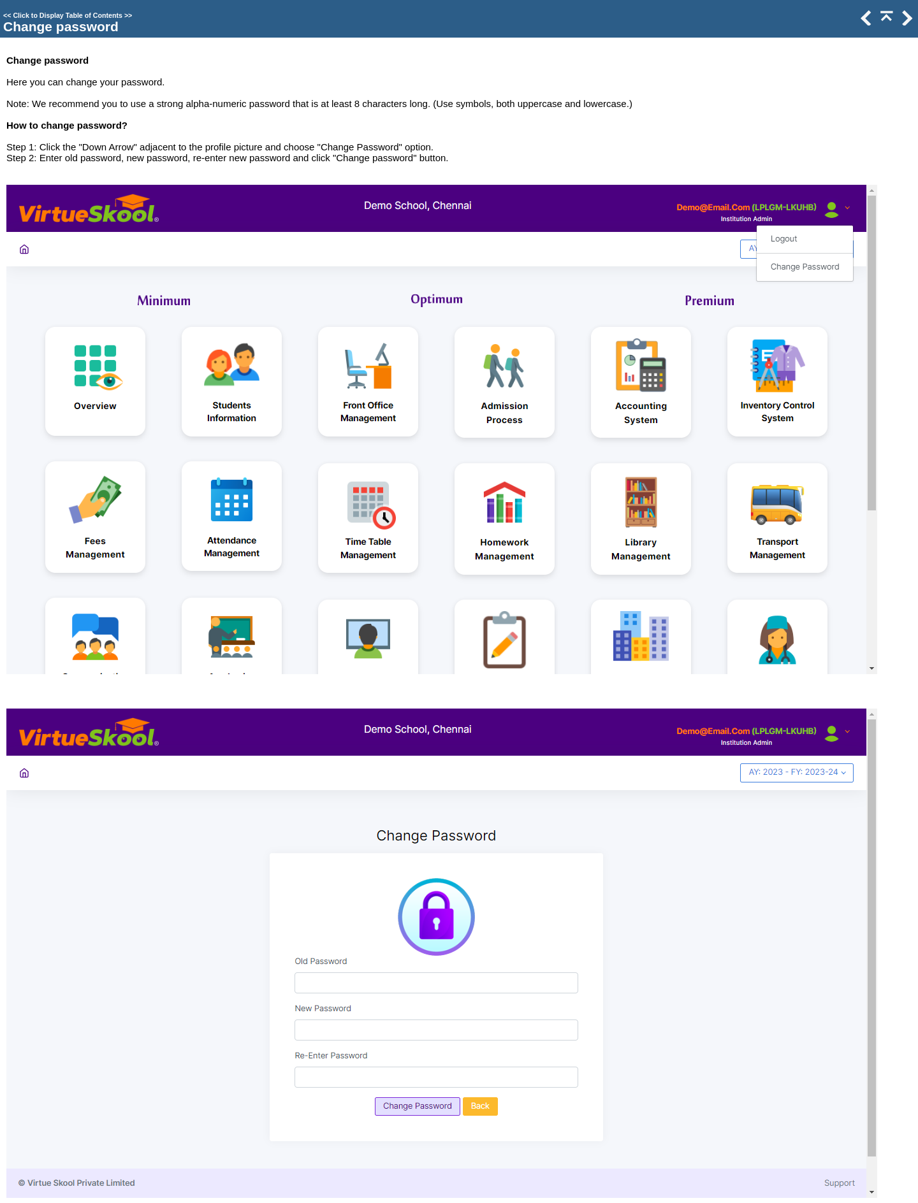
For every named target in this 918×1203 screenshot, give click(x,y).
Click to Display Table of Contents (67, 15)
